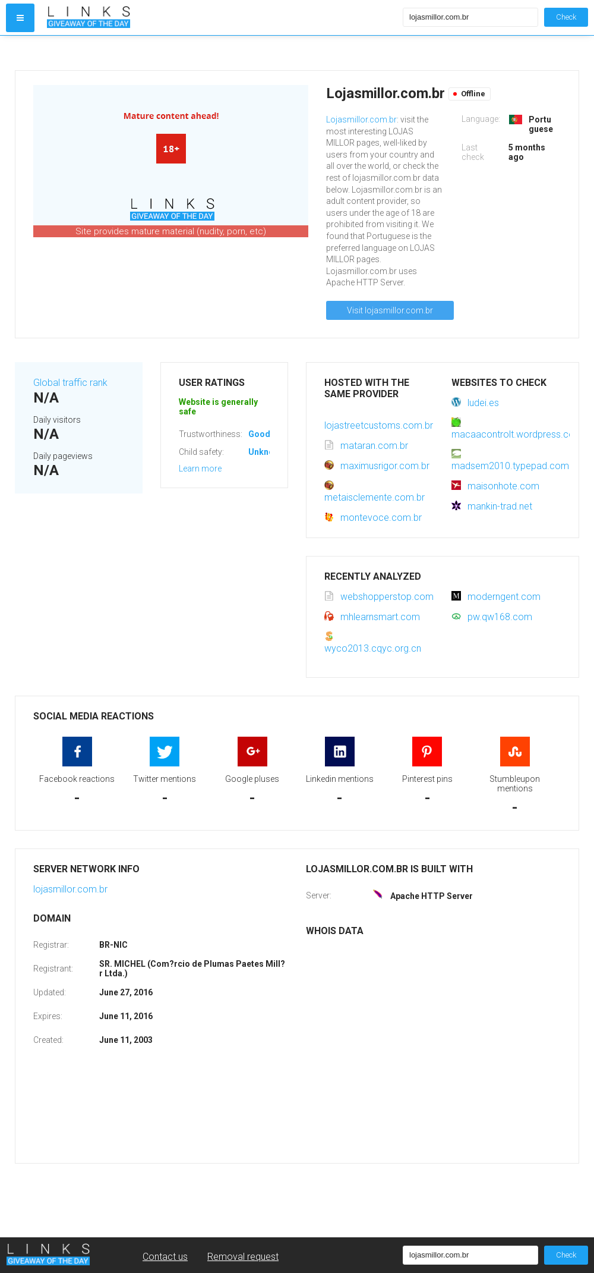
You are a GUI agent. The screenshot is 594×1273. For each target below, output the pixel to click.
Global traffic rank (70, 382)
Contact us (165, 1256)
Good (259, 434)
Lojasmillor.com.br (361, 119)
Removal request (243, 1256)
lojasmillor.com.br (70, 889)
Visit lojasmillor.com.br (390, 310)
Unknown (266, 452)
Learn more (200, 468)
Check (566, 16)
